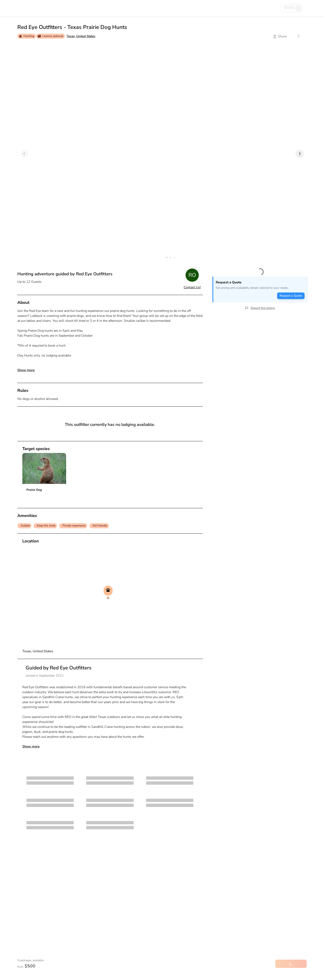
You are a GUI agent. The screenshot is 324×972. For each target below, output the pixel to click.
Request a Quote (291, 296)
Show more (26, 370)
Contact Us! (192, 287)
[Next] (299, 154)
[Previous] (24, 154)
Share (280, 36)
